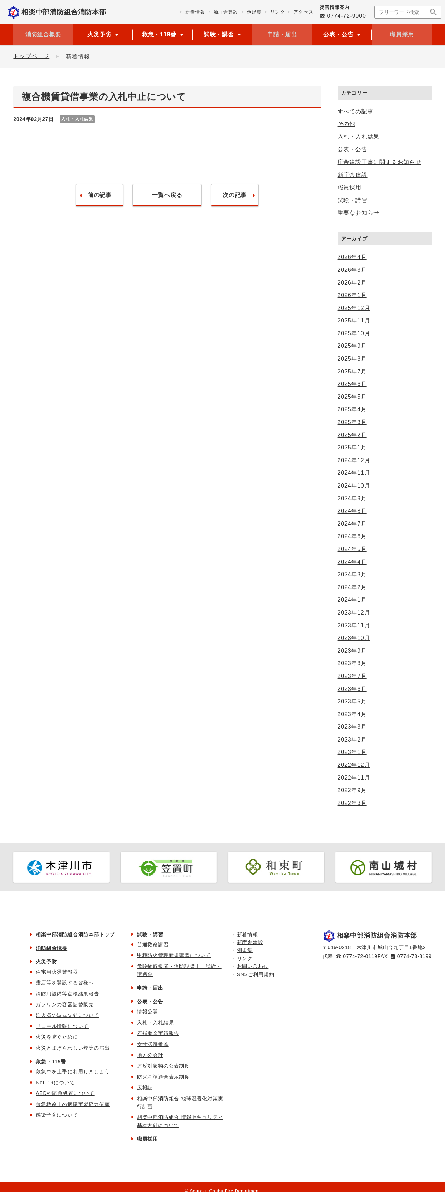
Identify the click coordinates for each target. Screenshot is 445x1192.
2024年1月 (352, 600)
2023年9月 (352, 651)
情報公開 (147, 1011)
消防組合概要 (43, 34)
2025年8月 (352, 359)
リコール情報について (62, 1026)
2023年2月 (352, 740)
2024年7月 (352, 524)
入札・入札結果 (359, 137)
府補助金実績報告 (158, 1033)
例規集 (245, 950)
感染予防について (57, 1115)
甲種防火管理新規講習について (174, 955)
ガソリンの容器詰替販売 (65, 1004)
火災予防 (46, 961)
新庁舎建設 (353, 175)
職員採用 (402, 34)
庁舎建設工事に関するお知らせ (379, 162)
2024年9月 (352, 498)
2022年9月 (352, 790)
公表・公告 (353, 149)
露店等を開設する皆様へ (65, 982)
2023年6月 (352, 689)
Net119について (55, 1082)
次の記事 (237, 195)
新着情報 (247, 934)
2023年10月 (354, 638)
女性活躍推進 (153, 1044)
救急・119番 (51, 1061)
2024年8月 (352, 511)
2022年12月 (354, 765)
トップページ (31, 57)
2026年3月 (352, 270)
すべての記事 (356, 111)
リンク (245, 958)
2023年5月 (352, 701)
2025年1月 (352, 447)
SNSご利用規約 (255, 974)
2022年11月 (354, 778)
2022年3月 (352, 803)
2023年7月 (352, 676)
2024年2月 (352, 587)
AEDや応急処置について (65, 1093)
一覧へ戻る (167, 195)
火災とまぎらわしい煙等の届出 (73, 1048)
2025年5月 (352, 397)
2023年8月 (352, 663)
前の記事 (97, 195)
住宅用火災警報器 (57, 972)
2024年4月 (352, 562)
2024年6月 (352, 536)
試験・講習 (353, 200)
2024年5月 (352, 549)
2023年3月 (352, 727)
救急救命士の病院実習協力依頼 (73, 1104)
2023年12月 (354, 613)
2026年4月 (352, 257)
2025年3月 (352, 422)
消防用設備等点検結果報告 (67, 994)
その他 (346, 124)
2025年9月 (352, 346)
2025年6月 (352, 384)
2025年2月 (352, 435)
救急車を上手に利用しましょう (73, 1071)
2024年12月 (354, 460)
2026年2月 (352, 283)
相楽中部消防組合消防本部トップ (75, 934)
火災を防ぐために (57, 1037)
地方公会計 (150, 1055)
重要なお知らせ (359, 213)
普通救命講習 (153, 944)
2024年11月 (354, 473)
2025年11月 (354, 320)
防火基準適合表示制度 (163, 1077)
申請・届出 (282, 34)
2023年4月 (352, 714)
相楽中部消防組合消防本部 (63, 12)
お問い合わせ (253, 966)
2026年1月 (352, 295)
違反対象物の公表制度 (163, 1066)
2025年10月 (354, 333)
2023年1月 (352, 752)
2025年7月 (352, 371)
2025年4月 (352, 409)
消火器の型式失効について (67, 1015)
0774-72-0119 (360, 956)
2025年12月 (354, 308)
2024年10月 (354, 486)
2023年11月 (354, 625)
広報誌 (145, 1087)
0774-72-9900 (346, 16)
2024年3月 (352, 574)
